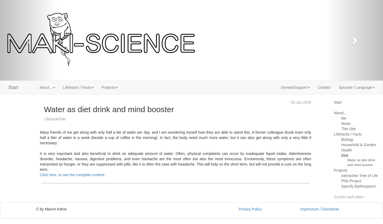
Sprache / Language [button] (357, 87)
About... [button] (47, 87)
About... (340, 113)
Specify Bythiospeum (358, 186)
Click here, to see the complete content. (72, 175)
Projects (340, 170)
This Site (348, 129)
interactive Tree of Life (359, 176)
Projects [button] (110, 87)
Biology (347, 139)
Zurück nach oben (349, 197)
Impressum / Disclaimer (319, 209)
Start (13, 87)
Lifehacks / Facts (348, 134)
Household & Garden (358, 145)
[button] (28, 40)
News (346, 123)
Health (346, 150)
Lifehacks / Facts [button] (78, 87)
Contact (324, 87)
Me (343, 118)
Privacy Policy (250, 209)
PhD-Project (351, 181)
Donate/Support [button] (295, 87)
